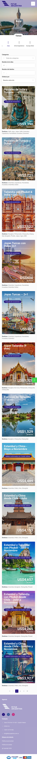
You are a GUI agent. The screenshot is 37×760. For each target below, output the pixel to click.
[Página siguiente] (23, 691)
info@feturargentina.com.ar (11, 733)
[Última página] (27, 691)
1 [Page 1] (16, 691)
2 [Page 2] (20, 691)
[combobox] (18, 73)
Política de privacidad (8, 741)
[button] (18, 80)
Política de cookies (7, 744)
